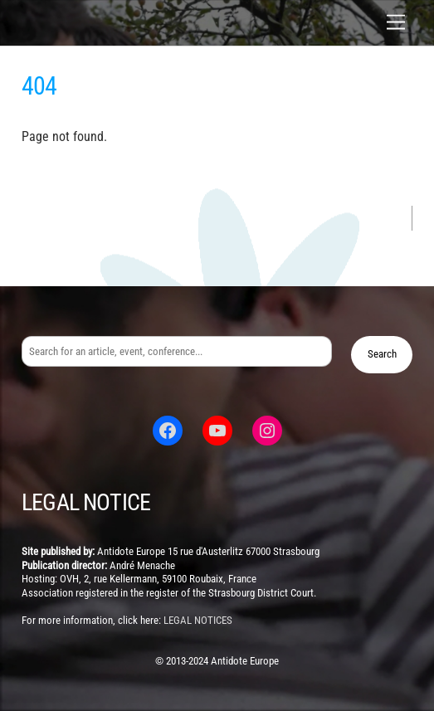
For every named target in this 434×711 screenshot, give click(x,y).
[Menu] (395, 23)
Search (382, 354)
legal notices (197, 620)
